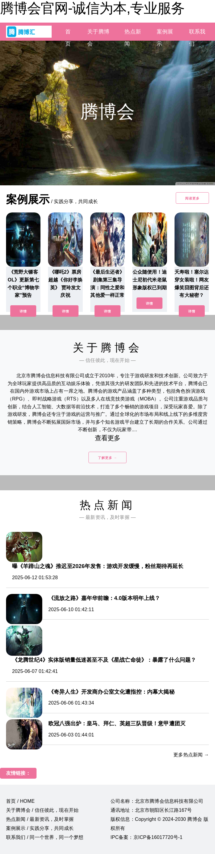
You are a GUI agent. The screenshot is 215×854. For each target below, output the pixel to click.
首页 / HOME (20, 801)
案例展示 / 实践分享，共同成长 (40, 828)
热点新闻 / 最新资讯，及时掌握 (40, 819)
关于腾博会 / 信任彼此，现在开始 (42, 810)
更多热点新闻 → (191, 754)
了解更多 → (107, 458)
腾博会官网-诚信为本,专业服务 (92, 8)
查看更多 (107, 438)
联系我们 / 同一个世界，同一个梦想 (44, 837)
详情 (23, 311)
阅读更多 (192, 198)
